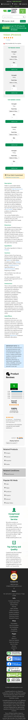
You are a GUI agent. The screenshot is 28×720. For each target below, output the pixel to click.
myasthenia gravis (14, 265)
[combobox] (14, 59)
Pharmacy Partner (14, 616)
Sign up (17, 6)
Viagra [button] (6, 487)
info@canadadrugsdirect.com (14, 586)
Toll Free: (14, 2)
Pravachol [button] (7, 460)
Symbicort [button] (7, 491)
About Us (14, 638)
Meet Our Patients (14, 640)
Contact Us (23, 4)
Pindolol (6, 249)
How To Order (14, 644)
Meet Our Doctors (14, 642)
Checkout (22, 21)
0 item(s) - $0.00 (8, 21)
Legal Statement (14, 602)
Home (14, 636)
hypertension (13, 335)
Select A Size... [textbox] (13, 59)
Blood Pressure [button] (9, 474)
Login (11, 6)
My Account (5, 4)
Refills (14, 4)
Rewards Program (14, 618)
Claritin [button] (7, 464)
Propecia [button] (7, 495)
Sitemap (14, 606)
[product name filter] (14, 17)
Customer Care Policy (14, 600)
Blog (14, 649)
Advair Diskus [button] (8, 503)
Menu (22, 11)
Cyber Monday (14, 608)
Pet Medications (14, 627)
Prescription (14, 623)
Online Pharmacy (14, 610)
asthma (9, 260)
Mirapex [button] (7, 453)
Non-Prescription (14, 625)
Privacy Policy (14, 604)
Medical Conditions (14, 612)
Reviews (14, 646)
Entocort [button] (7, 499)
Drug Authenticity (14, 614)
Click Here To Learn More (12, 177)
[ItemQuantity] (14, 65)
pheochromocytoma (9, 268)
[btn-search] (23, 17)
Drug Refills (14, 629)
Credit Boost (14, 631)
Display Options (14, 440)
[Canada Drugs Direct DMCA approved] (14, 675)
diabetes (18, 262)
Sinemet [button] (7, 456)
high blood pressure (17, 189)
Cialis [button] (6, 484)
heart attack (9, 209)
